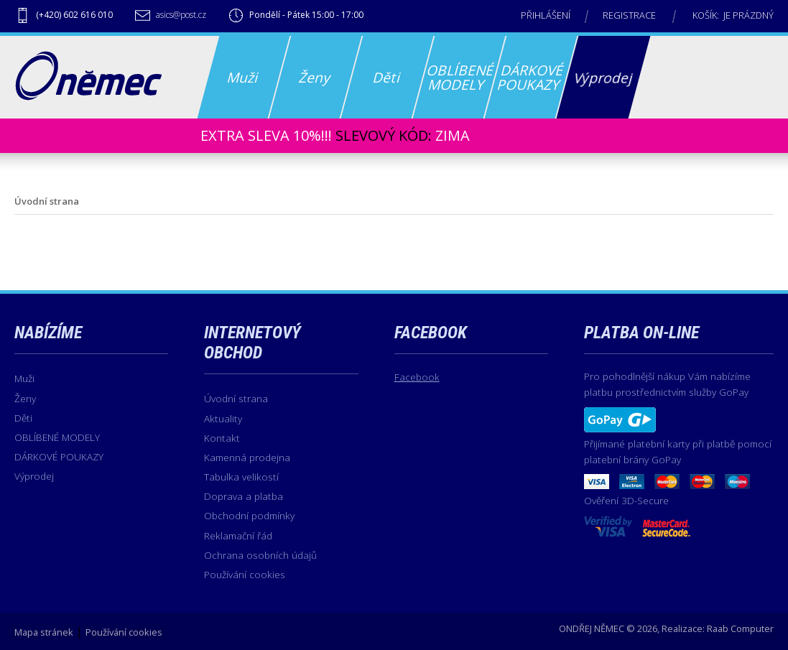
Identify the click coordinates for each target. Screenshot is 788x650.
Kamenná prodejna (247, 457)
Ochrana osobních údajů (260, 555)
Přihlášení (545, 15)
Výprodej (34, 476)
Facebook (417, 377)
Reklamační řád (238, 535)
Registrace (629, 15)
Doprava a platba (243, 496)
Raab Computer (740, 628)
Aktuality (223, 418)
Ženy (25, 398)
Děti (23, 417)
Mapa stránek (43, 632)
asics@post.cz (181, 15)
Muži (24, 378)
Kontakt (222, 438)
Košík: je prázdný (733, 15)
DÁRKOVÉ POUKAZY (58, 456)
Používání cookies (244, 574)
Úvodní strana (236, 398)
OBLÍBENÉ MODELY (57, 437)
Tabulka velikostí (241, 476)
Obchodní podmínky (249, 515)
